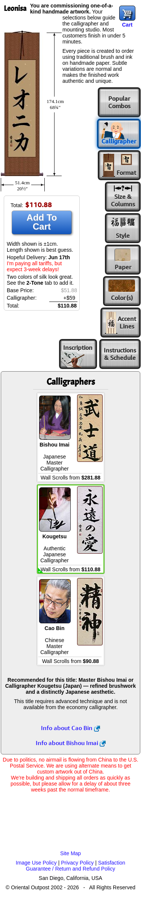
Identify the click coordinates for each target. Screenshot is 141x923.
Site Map (70, 853)
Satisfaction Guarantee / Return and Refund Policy (75, 866)
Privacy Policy (77, 863)
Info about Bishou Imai (71, 743)
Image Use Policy (36, 863)
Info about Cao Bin (70, 728)
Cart (127, 25)
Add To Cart (42, 221)
